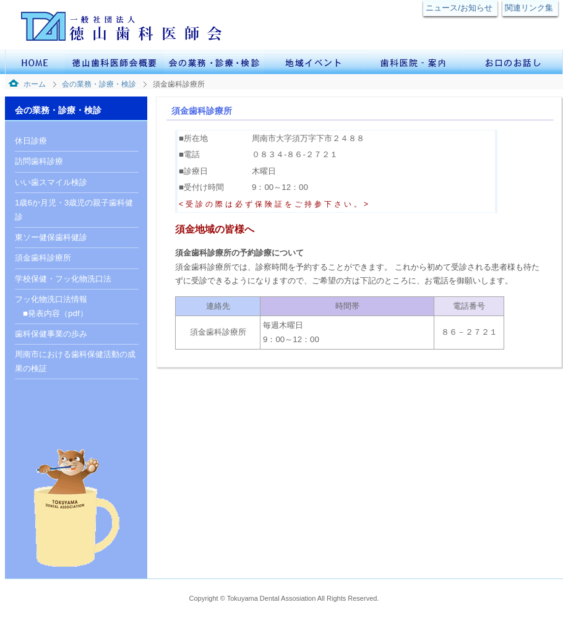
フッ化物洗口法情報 (51, 299)
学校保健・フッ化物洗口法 (63, 278)
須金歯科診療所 (43, 257)
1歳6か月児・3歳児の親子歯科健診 (74, 209)
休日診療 (31, 140)
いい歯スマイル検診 (51, 182)
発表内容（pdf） (58, 313)
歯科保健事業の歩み (51, 333)
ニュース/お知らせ (459, 7)
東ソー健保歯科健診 (51, 237)
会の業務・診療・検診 (99, 84)
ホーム (35, 84)
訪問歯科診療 (39, 161)
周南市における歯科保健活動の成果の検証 (75, 361)
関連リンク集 (529, 7)
